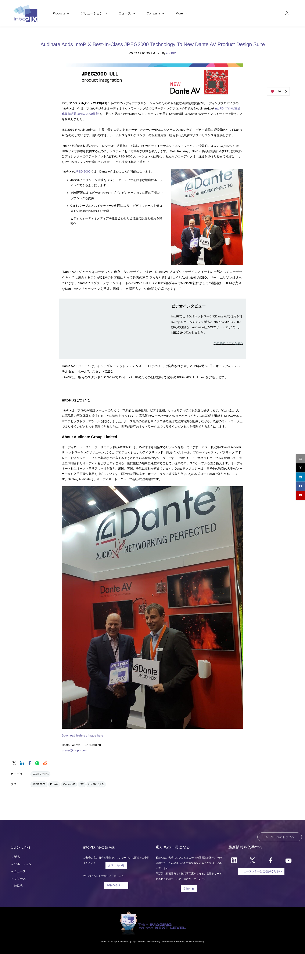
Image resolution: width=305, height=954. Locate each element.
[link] (207, 171)
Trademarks (167, 941)
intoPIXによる (96, 783)
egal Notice (138, 941)
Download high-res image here (82, 735)
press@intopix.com (74, 749)
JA (275, 91)
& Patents (178, 941)
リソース (20, 878)
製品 (17, 856)
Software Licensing (195, 941)
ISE (82, 783)
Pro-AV (54, 783)
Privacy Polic (153, 941)
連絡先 (18, 885)
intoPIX (171, 52)
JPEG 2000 (82, 171)
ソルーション (23, 863)
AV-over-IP (69, 783)
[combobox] (278, 91)
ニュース (20, 870)
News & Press (40, 773)
